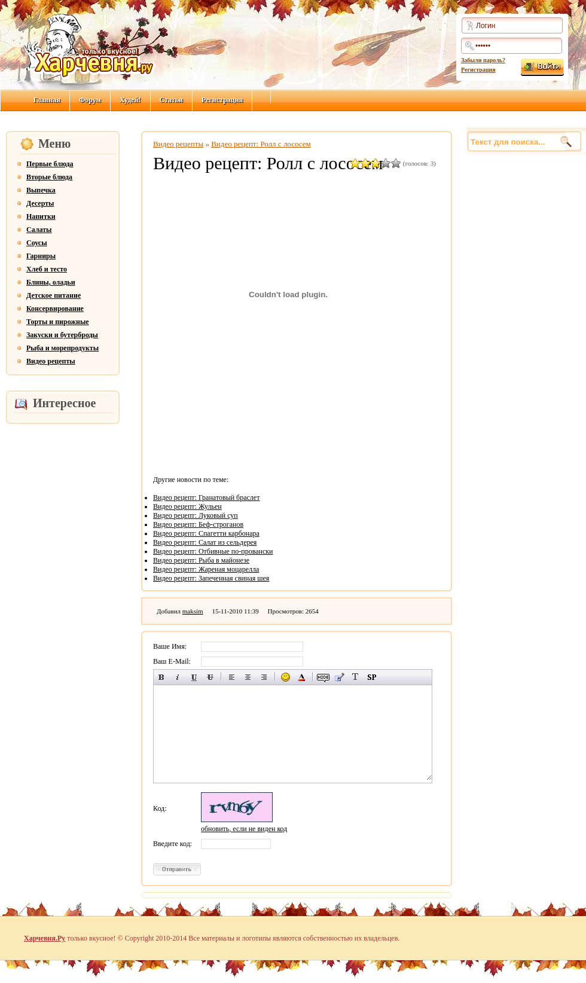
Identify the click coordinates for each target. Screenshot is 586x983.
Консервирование (55, 308)
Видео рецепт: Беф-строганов (198, 524)
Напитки (41, 216)
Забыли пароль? (483, 60)
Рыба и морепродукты (62, 348)
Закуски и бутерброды (62, 335)
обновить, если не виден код (244, 829)
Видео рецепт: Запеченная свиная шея (211, 578)
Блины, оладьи (50, 282)
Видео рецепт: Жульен (187, 506)
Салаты (38, 229)
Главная (46, 100)
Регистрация (478, 69)
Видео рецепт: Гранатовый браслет (206, 497)
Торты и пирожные (57, 322)
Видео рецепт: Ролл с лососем (261, 143)
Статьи (171, 100)
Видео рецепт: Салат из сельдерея (205, 542)
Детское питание (53, 295)
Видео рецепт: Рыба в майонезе (201, 560)
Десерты (40, 203)
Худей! (130, 100)
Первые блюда (50, 164)
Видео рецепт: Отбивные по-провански (213, 551)
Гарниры (41, 256)
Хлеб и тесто (46, 269)
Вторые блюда (49, 177)
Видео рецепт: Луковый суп (195, 515)
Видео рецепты (50, 361)
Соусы (36, 243)
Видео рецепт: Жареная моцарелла (206, 569)
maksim (192, 611)
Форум (90, 100)
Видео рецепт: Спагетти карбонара (206, 533)
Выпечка (41, 190)
